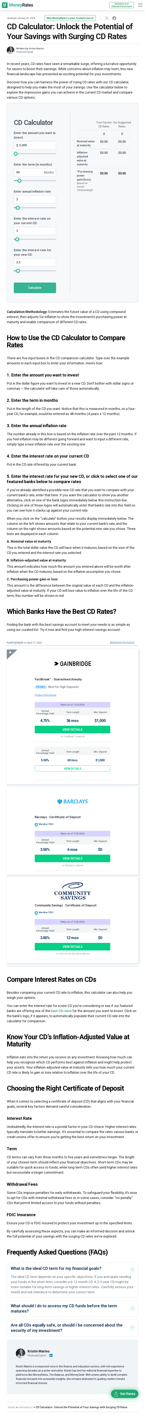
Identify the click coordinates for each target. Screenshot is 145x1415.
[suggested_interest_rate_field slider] (35, 270)
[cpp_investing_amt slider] (35, 153)
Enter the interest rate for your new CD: (32, 252)
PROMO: (41, 687)
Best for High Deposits (63, 687)
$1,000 (100, 720)
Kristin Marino (36, 48)
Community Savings (49, 905)
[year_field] (35, 172)
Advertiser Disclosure (122, 642)
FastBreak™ (43, 679)
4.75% (45, 720)
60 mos (72, 760)
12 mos (72, 938)
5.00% (45, 760)
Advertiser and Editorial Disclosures (122, 5)
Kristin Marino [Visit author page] (39, 1351)
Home (11, 1407)
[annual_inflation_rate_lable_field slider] (35, 207)
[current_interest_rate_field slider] (35, 239)
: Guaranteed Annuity (67, 679)
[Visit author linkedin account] (51, 1355)
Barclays (41, 817)
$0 (100, 849)
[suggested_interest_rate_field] (35, 262)
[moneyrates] (17, 5)
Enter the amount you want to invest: (35, 135)
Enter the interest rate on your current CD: (32, 221)
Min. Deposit (100, 712)
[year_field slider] (35, 180)
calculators (25, 1407)
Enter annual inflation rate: (32, 191)
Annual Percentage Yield (45, 712)
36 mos (72, 720)
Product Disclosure (45, 695)
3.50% (45, 849)
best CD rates (61, 1011)
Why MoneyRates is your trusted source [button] (70, 18)
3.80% (45, 938)
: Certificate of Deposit (64, 817)
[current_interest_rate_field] (35, 231)
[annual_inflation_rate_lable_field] (35, 199)
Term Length (72, 712)
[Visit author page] (20, 1353)
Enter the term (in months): (33, 164)
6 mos (72, 849)
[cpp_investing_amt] (35, 145)
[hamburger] (140, 5)
